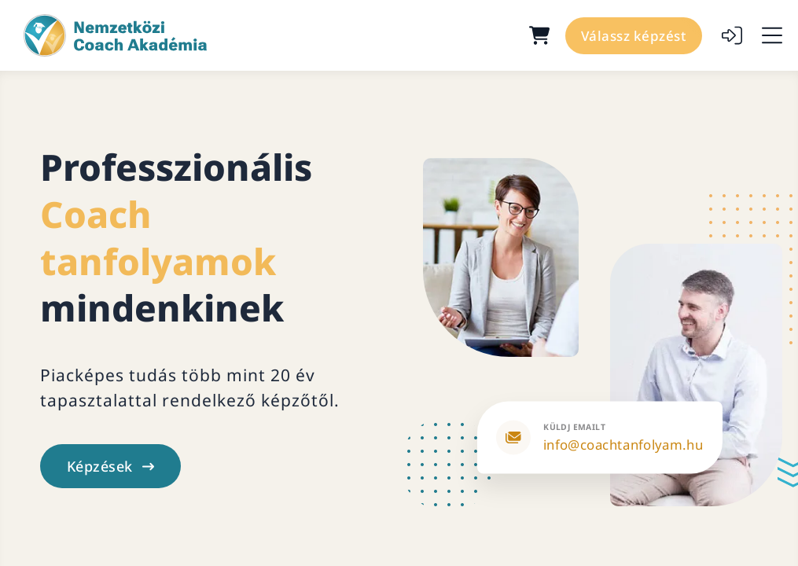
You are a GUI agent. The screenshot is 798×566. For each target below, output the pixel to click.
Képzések (110, 466)
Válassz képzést (634, 36)
